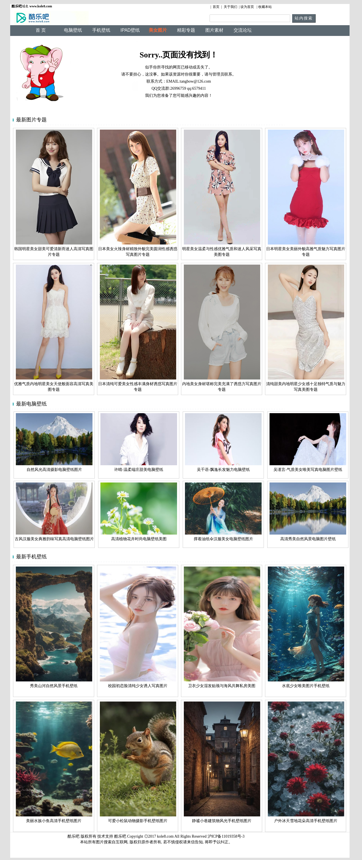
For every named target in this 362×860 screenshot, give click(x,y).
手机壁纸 (101, 30)
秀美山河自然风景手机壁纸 (53, 686)
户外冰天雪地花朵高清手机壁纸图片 (305, 821)
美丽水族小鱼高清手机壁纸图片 (53, 821)
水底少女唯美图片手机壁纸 (305, 686)
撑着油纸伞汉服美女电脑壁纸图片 (223, 539)
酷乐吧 (120, 836)
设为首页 (247, 7)
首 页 (41, 30)
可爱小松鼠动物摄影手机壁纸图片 (137, 821)
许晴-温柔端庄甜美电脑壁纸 (138, 469)
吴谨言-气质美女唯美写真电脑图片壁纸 (307, 469)
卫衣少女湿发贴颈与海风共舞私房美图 (221, 686)
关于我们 (230, 7)
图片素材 (214, 30)
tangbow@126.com (195, 81)
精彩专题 (186, 30)
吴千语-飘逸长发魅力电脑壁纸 (223, 469)
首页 (216, 7)
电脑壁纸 (73, 30)
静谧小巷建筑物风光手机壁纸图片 (221, 821)
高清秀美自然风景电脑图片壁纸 (308, 539)
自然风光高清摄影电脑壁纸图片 (54, 469)
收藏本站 (265, 7)
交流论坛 (243, 30)
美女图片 (158, 30)
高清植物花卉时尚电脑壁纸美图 (139, 539)
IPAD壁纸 (130, 30)
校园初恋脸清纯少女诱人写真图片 (137, 686)
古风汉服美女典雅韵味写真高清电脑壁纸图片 (54, 539)
